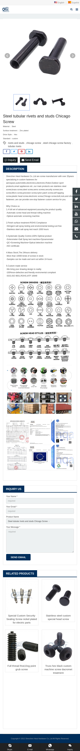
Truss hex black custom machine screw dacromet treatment (58, 669)
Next (72, 55)
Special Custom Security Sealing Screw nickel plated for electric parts (21, 619)
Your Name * (11, 496)
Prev (7, 55)
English (59, 2)
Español (73, 2)
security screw (51, 189)
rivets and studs (16, 143)
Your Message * (13, 527)
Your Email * (11, 507)
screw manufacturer (49, 176)
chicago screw (33, 143)
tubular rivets (14, 146)
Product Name (12, 517)
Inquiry (10, 160)
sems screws (39, 189)
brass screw (17, 189)
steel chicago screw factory (57, 143)
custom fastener (26, 179)
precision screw (30, 193)
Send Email (30, 160)
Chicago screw (49, 196)
